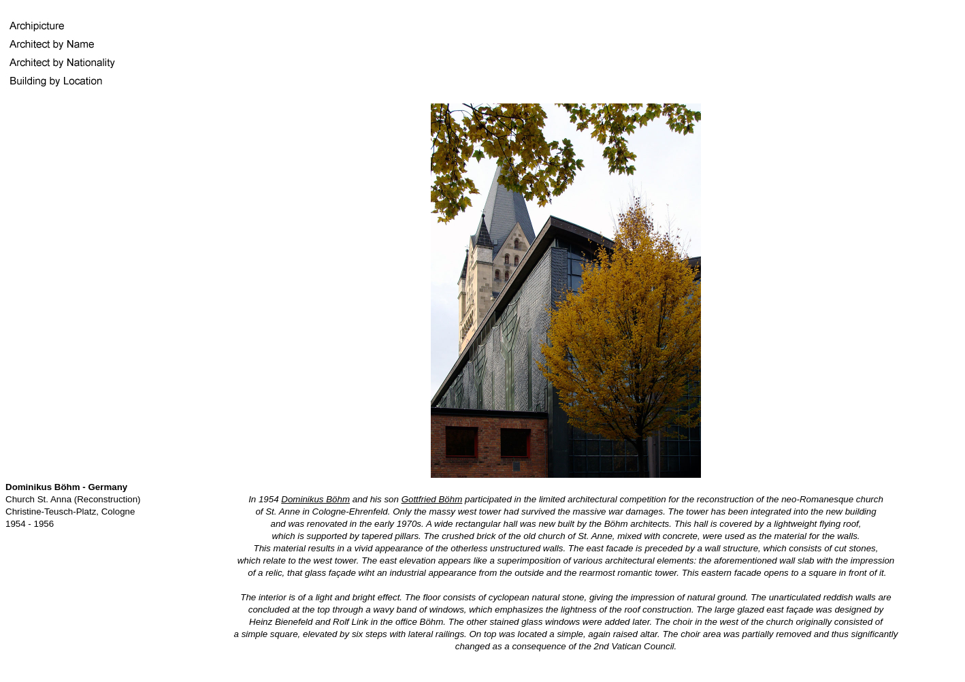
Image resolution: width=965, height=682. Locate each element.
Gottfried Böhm (432, 499)
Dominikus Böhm (315, 499)
